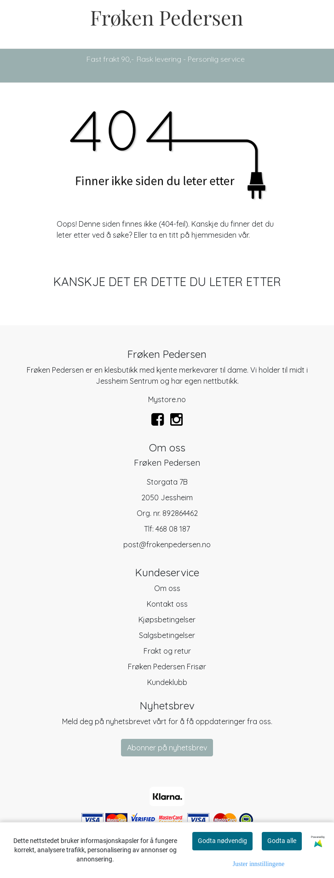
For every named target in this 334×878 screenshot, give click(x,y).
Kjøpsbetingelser (167, 619)
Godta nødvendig (222, 840)
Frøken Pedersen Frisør (167, 666)
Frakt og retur (167, 651)
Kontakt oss (167, 604)
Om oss (167, 588)
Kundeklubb (167, 682)
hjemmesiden (213, 235)
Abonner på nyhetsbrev (167, 747)
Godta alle (281, 840)
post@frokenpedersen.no (167, 544)
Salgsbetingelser (167, 635)
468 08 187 (172, 528)
